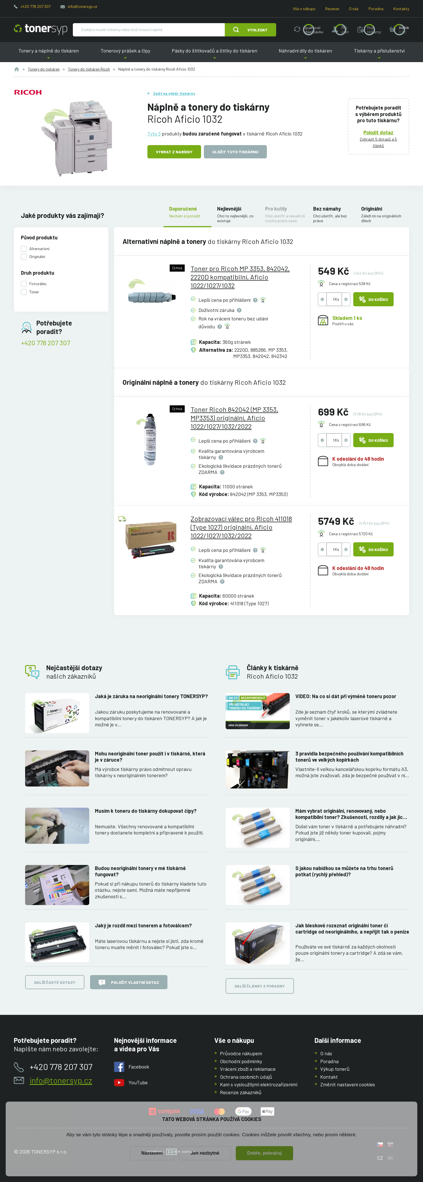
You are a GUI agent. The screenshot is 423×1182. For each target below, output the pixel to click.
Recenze (332, 8)
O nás (354, 8)
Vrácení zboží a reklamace (248, 1069)
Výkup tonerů (335, 1069)
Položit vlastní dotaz (129, 982)
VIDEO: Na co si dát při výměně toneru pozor (345, 696)
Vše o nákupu (304, 8)
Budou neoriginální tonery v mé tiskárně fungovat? (140, 871)
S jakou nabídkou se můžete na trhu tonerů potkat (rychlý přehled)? (344, 871)
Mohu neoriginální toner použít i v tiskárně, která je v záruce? (150, 756)
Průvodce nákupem (241, 1053)
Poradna (376, 8)
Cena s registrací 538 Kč (349, 283)
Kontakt (329, 1076)
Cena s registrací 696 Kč (350, 424)
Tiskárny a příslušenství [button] (379, 54)
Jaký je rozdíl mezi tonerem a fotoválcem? (143, 925)
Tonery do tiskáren (44, 69)
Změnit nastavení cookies (347, 1084)
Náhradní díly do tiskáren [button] (305, 54)
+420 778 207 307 (35, 6)
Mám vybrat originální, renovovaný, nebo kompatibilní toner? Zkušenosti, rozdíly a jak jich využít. (350, 813)
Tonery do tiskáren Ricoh (89, 69)
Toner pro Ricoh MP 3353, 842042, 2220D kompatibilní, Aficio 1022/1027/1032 (240, 276)
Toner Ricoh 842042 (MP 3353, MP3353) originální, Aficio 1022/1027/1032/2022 (234, 417)
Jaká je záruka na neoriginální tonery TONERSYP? (151, 696)
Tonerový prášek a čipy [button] (125, 54)
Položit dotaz (379, 132)
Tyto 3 (154, 133)
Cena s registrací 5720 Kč (351, 533)
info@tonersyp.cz (82, 6)
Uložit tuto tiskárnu (235, 151)
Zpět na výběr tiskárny (174, 93)
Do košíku (373, 299)
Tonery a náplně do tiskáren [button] (49, 54)
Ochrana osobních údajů (246, 1076)
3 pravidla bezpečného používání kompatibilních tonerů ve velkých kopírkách (349, 756)
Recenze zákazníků (240, 1092)
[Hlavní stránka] (40, 29)
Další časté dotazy (54, 982)
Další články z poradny (260, 986)
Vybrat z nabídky (174, 151)
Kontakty (401, 8)
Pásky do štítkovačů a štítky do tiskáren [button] (214, 54)
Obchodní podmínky (241, 1061)
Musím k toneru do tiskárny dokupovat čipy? (146, 810)
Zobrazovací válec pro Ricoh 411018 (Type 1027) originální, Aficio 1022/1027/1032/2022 (241, 526)
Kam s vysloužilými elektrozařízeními (258, 1084)
